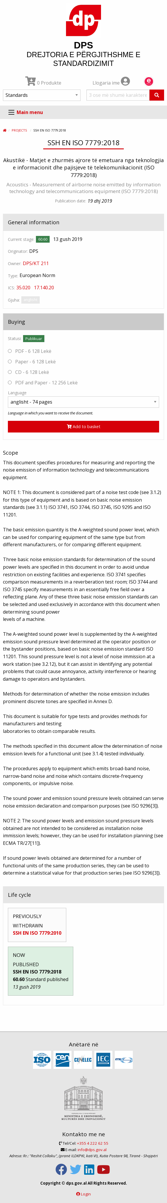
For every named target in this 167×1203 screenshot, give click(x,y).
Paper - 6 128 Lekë (32, 361)
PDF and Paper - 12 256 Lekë (43, 382)
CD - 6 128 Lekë (28, 372)
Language (17, 392)
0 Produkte (43, 83)
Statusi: (15, 338)
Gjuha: (14, 300)
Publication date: (70, 201)
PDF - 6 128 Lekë (29, 351)
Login (86, 1194)
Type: (13, 276)
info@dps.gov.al (92, 1149)
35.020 (23, 287)
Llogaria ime (111, 83)
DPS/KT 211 (36, 263)
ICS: (11, 287)
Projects (19, 130)
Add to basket (83, 426)
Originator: (18, 251)
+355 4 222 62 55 (92, 1143)
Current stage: (21, 239)
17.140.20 (44, 287)
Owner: (14, 263)
